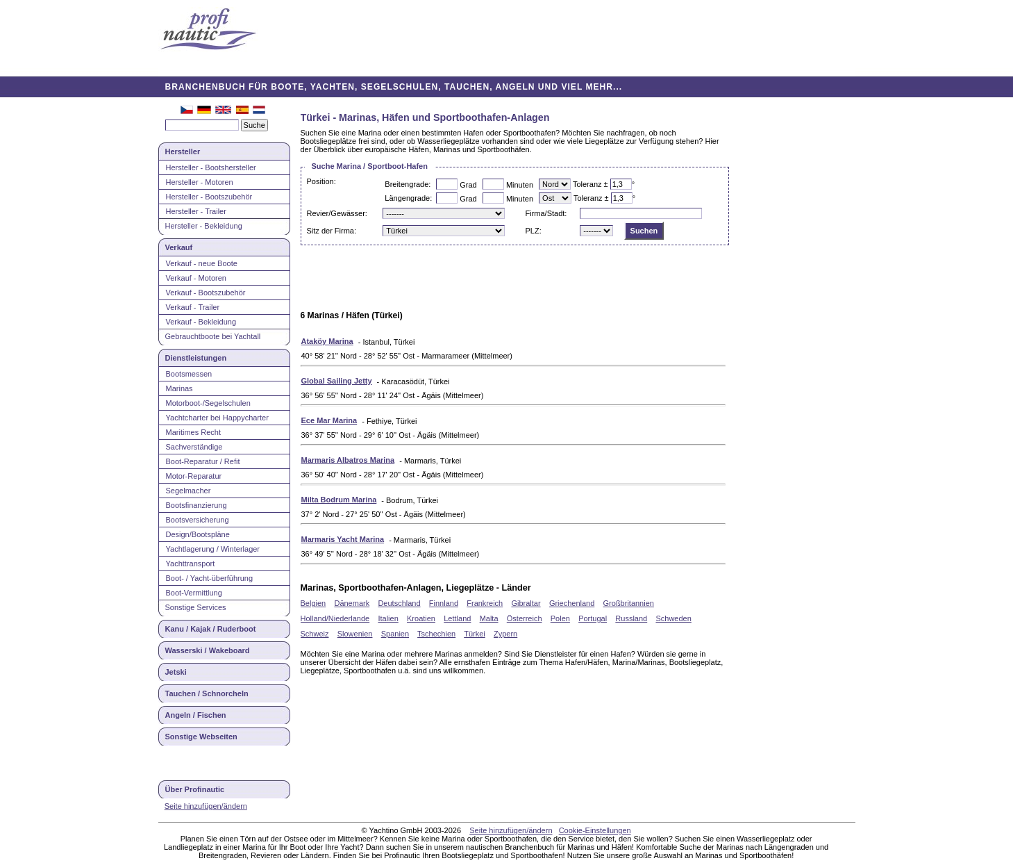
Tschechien (436, 634)
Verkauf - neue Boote (201, 263)
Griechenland (571, 603)
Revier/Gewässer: (337, 213)
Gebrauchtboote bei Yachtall (213, 336)
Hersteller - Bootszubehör (209, 196)
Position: (321, 181)
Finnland (443, 603)
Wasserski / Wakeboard (207, 650)
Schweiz (315, 634)
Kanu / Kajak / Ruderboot (210, 629)
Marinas (179, 388)
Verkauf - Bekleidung (201, 322)
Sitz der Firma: (332, 231)
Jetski (176, 672)
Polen (560, 618)
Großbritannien (628, 603)
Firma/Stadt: (546, 213)
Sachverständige (194, 447)
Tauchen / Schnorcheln (207, 693)
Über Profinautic (195, 789)
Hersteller (183, 151)
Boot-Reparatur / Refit (203, 461)
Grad (468, 185)
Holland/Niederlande (335, 618)
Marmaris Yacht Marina (343, 539)
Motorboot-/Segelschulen (208, 403)
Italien (388, 618)
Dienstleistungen (196, 358)
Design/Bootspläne (198, 534)
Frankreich (485, 603)
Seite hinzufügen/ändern (206, 806)
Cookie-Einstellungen (595, 830)
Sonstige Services (195, 607)
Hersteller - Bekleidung (203, 226)
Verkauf (179, 247)
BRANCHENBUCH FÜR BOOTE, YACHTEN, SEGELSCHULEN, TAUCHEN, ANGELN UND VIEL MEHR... (394, 87)
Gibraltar (525, 603)
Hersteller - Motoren (199, 182)
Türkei (474, 634)
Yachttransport (190, 563)
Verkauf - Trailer (193, 307)
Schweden (673, 618)
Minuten (519, 185)
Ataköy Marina (327, 341)
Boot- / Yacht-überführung (209, 578)
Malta (489, 618)
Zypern (505, 634)
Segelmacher (188, 490)
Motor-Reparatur (194, 476)
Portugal (592, 618)
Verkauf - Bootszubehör (206, 292)
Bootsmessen (189, 374)
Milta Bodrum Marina (339, 499)
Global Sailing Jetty (336, 381)
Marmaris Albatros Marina (348, 460)
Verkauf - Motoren (196, 278)
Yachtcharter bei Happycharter (217, 417)
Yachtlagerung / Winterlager (213, 549)
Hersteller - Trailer (196, 211)
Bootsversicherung (197, 520)
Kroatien (421, 618)
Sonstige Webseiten (201, 736)
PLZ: (533, 231)
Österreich (524, 618)
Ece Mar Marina (329, 420)
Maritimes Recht (193, 432)
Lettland (457, 618)
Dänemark (351, 603)
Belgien (313, 603)
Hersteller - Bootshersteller (211, 167)
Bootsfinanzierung (196, 505)
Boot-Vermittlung (194, 593)
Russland (631, 618)
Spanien (395, 634)
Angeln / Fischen (195, 715)
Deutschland (399, 603)
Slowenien (355, 634)
